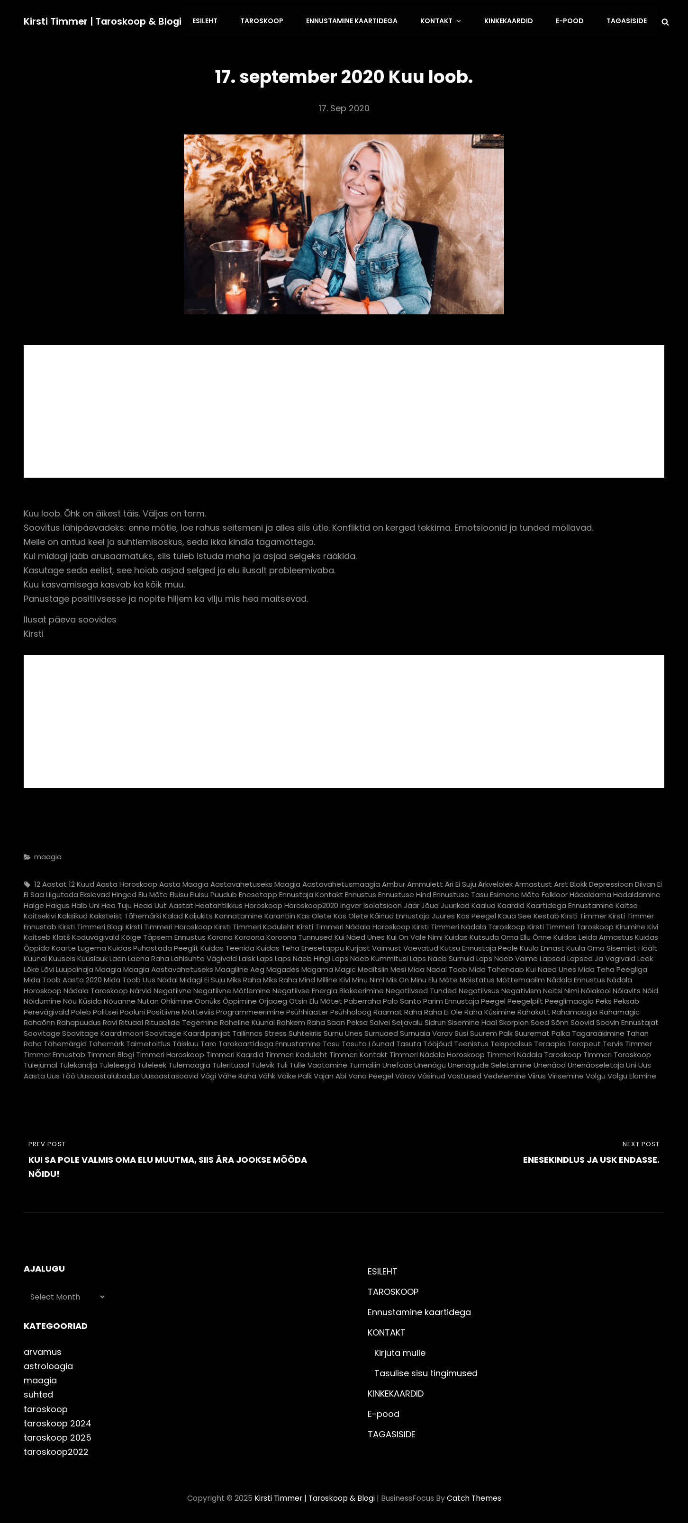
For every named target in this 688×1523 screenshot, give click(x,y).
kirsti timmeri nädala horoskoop (353, 925)
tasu (331, 1042)
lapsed (552, 957)
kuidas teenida (227, 946)
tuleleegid (117, 1064)
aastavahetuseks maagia (255, 882)
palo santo (402, 1000)
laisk (247, 957)
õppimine (240, 1000)
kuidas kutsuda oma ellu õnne (498, 936)
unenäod (550, 1064)
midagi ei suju (202, 978)
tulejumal (40, 1064)
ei (659, 882)
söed (540, 1021)
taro (208, 1042)
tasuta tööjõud (424, 1042)
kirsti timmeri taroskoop (570, 925)
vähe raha (237, 1074)
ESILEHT (215, 20)
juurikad (455, 903)
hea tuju (116, 903)
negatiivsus (479, 989)
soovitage (42, 1031)
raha (413, 1010)
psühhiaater (307, 1010)
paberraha (362, 1000)
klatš (61, 936)
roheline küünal (247, 1021)
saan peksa (347, 1021)
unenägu (430, 1064)
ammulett (425, 882)
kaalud (483, 903)
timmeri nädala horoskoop (437, 1053)
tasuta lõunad (368, 1042)
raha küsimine (490, 1010)
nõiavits (627, 989)
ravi (110, 1021)
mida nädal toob (437, 967)
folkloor (555, 893)
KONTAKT (447, 20)
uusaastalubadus (108, 1074)
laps (265, 957)
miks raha (244, 978)
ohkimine (177, 1000)
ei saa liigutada (51, 893)
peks (604, 1000)
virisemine (566, 1074)
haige (34, 903)
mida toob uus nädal (141, 978)
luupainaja (74, 967)
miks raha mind (289, 978)
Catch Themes (475, 1496)
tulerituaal (230, 1064)
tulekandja (78, 1064)
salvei (380, 1021)
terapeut (584, 1042)
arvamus (43, 1350)
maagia (48, 855)
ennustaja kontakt (311, 893)
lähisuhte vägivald (204, 957)
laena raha (148, 957)
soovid (582, 1021)
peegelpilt (525, 1000)
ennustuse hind (404, 893)
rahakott (533, 1010)
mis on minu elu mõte (422, 978)
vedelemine (504, 1074)
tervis (613, 1042)
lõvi (47, 967)
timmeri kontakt (358, 1053)
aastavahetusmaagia (341, 882)
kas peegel (476, 914)
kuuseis (62, 957)
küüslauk (92, 957)
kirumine (630, 925)
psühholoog (350, 1010)
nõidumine (42, 1000)
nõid (650, 989)
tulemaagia (189, 1064)
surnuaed (381, 1031)
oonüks (208, 1000)
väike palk (294, 1074)
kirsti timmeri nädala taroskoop (468, 925)
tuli (282, 1064)
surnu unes (343, 1031)
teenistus (471, 1042)
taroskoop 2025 (57, 1436)
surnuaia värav (426, 1031)
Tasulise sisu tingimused (426, 1372)
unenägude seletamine (490, 1064)
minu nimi (368, 978)
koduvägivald (95, 936)
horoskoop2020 (311, 903)
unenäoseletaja (596, 1064)
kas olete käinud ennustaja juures (394, 914)
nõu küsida (82, 1000)
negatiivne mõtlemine (232, 989)
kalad (173, 914)
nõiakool (596, 989)
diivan (645, 882)
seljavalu (407, 1021)
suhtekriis (305, 1031)
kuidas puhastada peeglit (153, 946)
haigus (58, 903)
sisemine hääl (472, 1021)
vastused (464, 1074)
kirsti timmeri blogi (91, 925)
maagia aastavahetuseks (168, 967)
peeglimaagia (569, 1000)
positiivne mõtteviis (180, 1010)
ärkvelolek (495, 882)
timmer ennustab (54, 1053)
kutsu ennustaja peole (479, 946)
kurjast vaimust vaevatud (392, 946)
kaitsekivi (40, 914)
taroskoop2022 (56, 1450)
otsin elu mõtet (315, 1000)
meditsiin (373, 967)
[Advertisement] (344, 411)
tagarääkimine (598, 1031)
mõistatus (477, 978)
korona (220, 936)
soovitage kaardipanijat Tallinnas (204, 1031)
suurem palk (491, 1031)
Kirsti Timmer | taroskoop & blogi (104, 20)
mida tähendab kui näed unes (522, 967)
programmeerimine (250, 1010)
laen (117, 957)
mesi (398, 967)
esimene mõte (515, 893)
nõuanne (120, 1000)
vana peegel (370, 1074)
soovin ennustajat (627, 1021)
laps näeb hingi (302, 957)
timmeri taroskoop (617, 1053)
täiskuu (185, 1042)
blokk (578, 882)
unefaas (397, 1064)
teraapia (550, 1042)
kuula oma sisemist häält (611, 946)
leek (645, 957)
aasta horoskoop (126, 882)
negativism (521, 989)
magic (345, 967)
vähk (266, 1074)
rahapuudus (79, 1021)
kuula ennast (542, 946)
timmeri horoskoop (170, 1053)
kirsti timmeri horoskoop (169, 925)
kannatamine (239, 914)
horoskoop (263, 903)
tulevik (262, 1064)
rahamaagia (574, 1010)
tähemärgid (65, 1042)
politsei (105, 1010)
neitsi (552, 989)
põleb (81, 1010)
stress (275, 1031)
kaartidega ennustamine (570, 903)
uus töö (61, 1074)
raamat (387, 1010)
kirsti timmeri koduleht (254, 925)
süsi (461, 1031)
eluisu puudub (213, 893)
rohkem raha (301, 1021)
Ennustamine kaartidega (359, 20)
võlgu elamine (631, 1074)
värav (405, 1074)
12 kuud (81, 882)
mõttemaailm (521, 978)
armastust (533, 882)
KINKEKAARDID (512, 20)
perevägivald (46, 1010)
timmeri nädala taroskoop (534, 1053)
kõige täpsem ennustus (163, 936)
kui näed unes (360, 936)
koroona (249, 936)
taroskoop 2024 (57, 1421)
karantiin (279, 914)
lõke (31, 967)
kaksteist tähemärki (125, 914)
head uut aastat (163, 903)
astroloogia (48, 1365)
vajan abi (330, 1074)
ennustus (360, 893)
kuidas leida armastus (593, 936)
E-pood (572, 20)
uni (631, 1064)
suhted (38, 1393)
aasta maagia (183, 882)
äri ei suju (460, 882)
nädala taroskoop (95, 989)
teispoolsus (511, 1042)
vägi (208, 1074)
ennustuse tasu (460, 893)
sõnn (560, 1021)
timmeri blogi (110, 1053)
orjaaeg (273, 1000)
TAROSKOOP (270, 20)
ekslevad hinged (108, 893)
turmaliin (364, 1064)
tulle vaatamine (318, 1064)
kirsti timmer (584, 914)
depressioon (611, 882)
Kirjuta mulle (399, 1351)
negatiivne (172, 989)
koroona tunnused (299, 936)
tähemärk (106, 1042)
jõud (430, 903)
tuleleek (151, 1064)
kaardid (511, 903)
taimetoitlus (148, 1042)
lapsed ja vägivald (601, 957)
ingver (351, 903)
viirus (537, 1074)
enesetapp (258, 893)
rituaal (131, 1021)
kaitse (627, 903)
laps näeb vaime (507, 957)
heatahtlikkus (219, 903)
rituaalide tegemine (181, 1021)
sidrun (435, 1021)
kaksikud (73, 914)
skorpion (514, 1021)
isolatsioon (382, 903)
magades (282, 967)
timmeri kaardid (234, 1053)
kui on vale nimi (415, 936)
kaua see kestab (528, 914)
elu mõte (153, 893)
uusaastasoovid (170, 1074)
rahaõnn (39, 1021)
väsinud (431, 1074)
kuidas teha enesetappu (300, 946)
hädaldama (590, 893)
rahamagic (619, 1010)
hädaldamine (637, 893)
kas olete (314, 914)
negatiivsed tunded (421, 989)
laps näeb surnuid (442, 957)
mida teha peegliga (612, 967)
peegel (493, 1000)
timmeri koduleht (296, 1053)
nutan (148, 1000)
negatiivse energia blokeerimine (328, 989)
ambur (393, 882)
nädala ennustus (576, 978)
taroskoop (46, 1407)
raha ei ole (443, 1010)
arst (561, 882)
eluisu (179, 893)
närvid (141, 989)
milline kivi (333, 978)
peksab (626, 1000)
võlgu (596, 1074)
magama (317, 967)
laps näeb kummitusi (370, 957)
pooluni (132, 1010)
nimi (571, 989)
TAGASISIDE (627, 20)
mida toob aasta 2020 (63, 978)
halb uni (86, 903)
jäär (411, 903)
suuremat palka (542, 1031)
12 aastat (50, 882)
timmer (638, 1042)
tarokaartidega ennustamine (269, 1042)
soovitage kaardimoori (102, 1031)
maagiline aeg (239, 967)
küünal (35, 957)
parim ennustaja (451, 1000)
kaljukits (199, 914)
